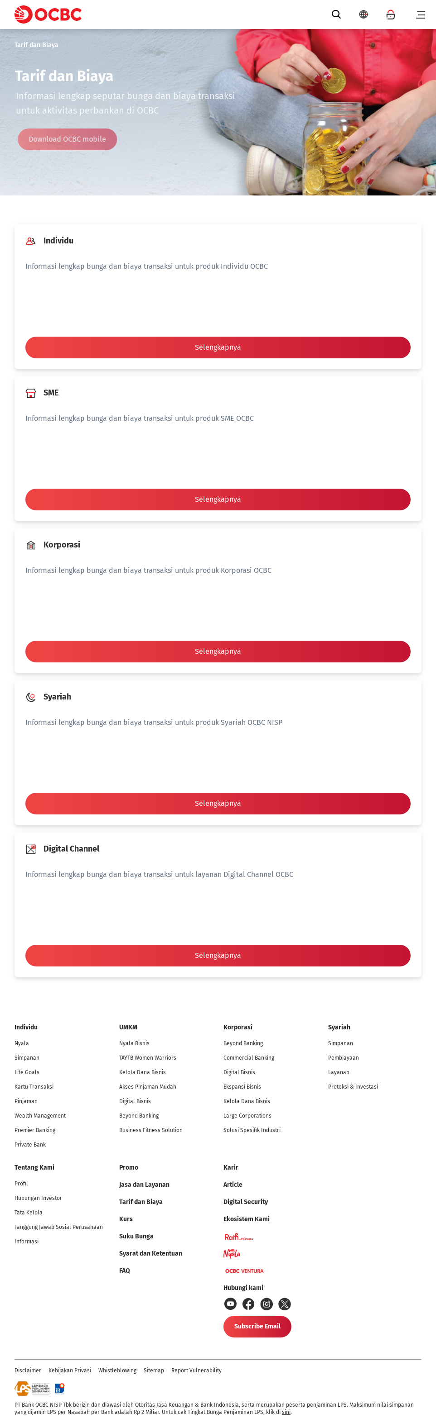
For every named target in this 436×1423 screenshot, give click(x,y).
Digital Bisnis (135, 1101)
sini (286, 1412)
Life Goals (27, 1072)
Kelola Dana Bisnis (142, 1072)
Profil (21, 1183)
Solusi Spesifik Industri (252, 1130)
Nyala (22, 1043)
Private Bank (30, 1145)
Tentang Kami (34, 1167)
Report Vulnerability (196, 1370)
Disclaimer (28, 1370)
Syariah (339, 1027)
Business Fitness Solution (151, 1130)
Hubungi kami (243, 1288)
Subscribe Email (257, 1326)
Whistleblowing (117, 1370)
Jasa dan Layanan (144, 1185)
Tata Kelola (29, 1212)
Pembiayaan (343, 1058)
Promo (128, 1167)
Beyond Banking (139, 1116)
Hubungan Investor (38, 1198)
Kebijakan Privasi (69, 1370)
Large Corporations (247, 1116)
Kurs (126, 1219)
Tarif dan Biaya (36, 45)
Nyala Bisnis (134, 1043)
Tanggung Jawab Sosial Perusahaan (59, 1227)
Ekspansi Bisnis (242, 1087)
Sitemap (154, 1370)
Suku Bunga (136, 1236)
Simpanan (27, 1058)
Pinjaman (26, 1101)
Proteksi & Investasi (353, 1087)
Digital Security (245, 1202)
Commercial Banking (248, 1058)
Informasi (27, 1241)
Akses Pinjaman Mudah (147, 1087)
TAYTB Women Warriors (147, 1058)
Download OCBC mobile (70, 139)
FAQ (124, 1271)
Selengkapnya (218, 347)
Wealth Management (40, 1116)
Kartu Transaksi (34, 1087)
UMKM (128, 1027)
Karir (230, 1167)
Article (232, 1185)
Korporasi (237, 1027)
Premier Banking (35, 1130)
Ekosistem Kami (246, 1219)
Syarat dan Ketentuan (150, 1253)
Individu (26, 1027)
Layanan (338, 1072)
